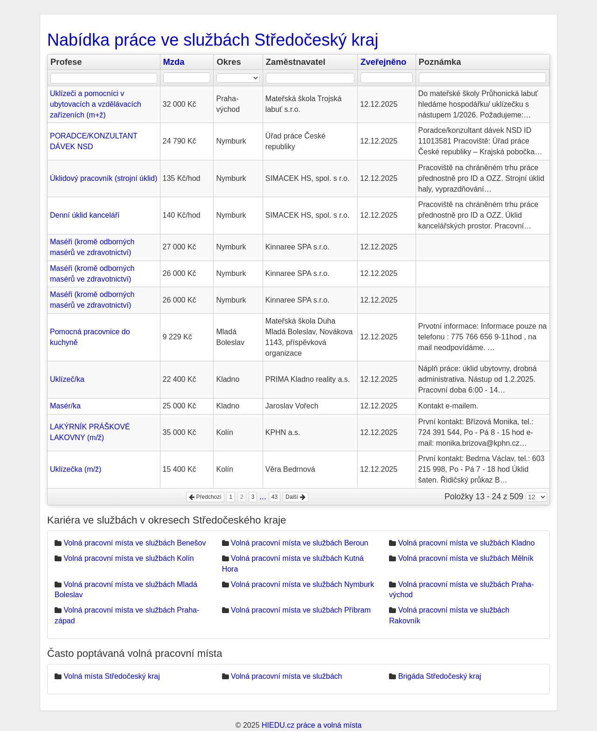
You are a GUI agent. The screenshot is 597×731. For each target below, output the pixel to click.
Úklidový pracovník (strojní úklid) (103, 178)
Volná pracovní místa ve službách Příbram (301, 610)
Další (295, 497)
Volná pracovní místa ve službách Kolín (128, 558)
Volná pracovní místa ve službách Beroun (299, 543)
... (262, 496)
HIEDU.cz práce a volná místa (311, 725)
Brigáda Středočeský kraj (439, 676)
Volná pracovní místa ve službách (286, 676)
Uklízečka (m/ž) (75, 469)
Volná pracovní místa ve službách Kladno (466, 543)
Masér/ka (65, 406)
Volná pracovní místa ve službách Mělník (466, 558)
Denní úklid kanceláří (84, 215)
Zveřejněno (383, 62)
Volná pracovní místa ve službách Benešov (134, 543)
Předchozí (205, 497)
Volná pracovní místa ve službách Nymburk (302, 584)
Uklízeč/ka (67, 379)
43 (274, 497)
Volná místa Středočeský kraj (111, 676)
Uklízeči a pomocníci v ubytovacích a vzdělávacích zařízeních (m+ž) (95, 104)
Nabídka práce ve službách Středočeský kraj (212, 39)
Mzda (174, 62)
